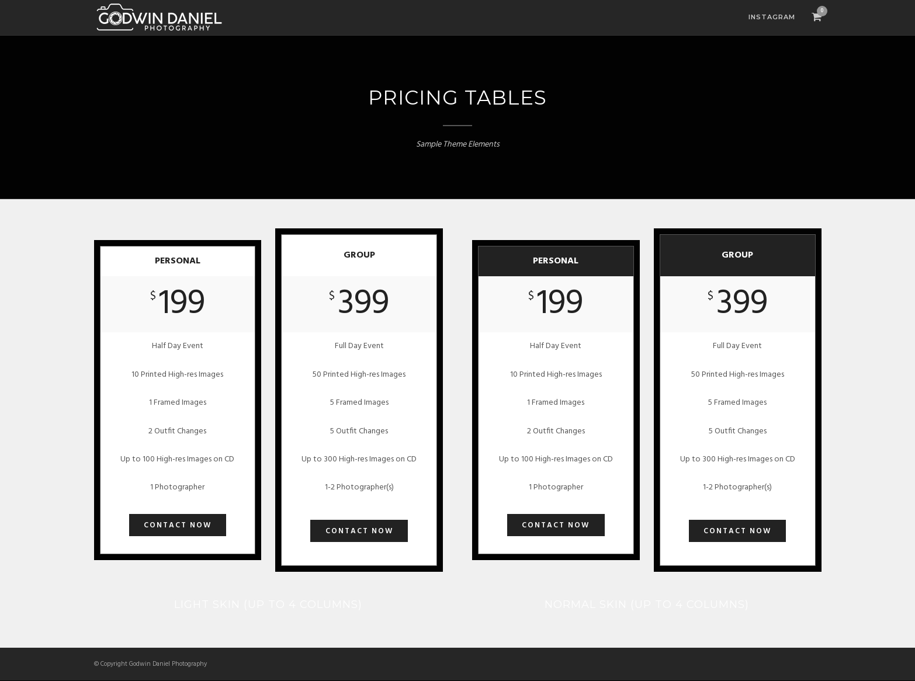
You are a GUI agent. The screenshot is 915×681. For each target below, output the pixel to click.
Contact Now (178, 525)
